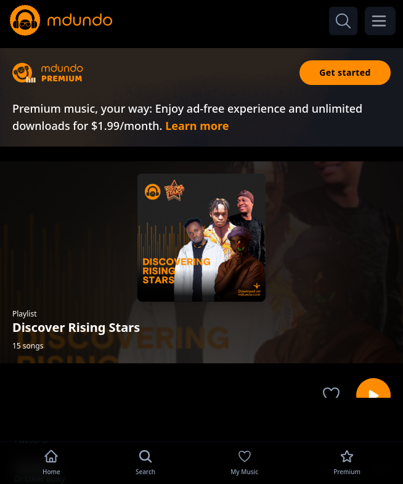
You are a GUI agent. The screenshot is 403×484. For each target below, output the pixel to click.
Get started (345, 72)
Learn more (197, 125)
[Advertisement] (201, 418)
